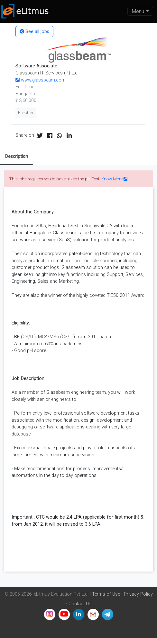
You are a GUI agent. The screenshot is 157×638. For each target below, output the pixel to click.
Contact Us (80, 604)
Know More (114, 178)
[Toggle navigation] (140, 11)
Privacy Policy (138, 594)
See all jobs (34, 31)
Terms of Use (106, 594)
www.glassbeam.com (40, 80)
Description (16, 156)
